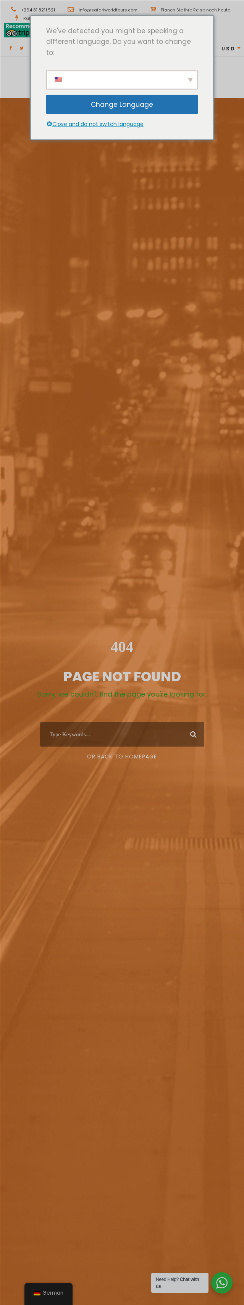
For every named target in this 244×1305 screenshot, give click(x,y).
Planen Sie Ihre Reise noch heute (195, 10)
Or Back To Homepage (122, 756)
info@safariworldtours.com (108, 10)
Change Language (122, 104)
